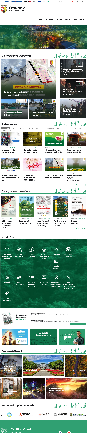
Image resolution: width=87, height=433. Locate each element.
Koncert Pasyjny (74, 222)
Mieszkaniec (50, 19)
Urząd (75, 19)
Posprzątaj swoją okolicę (25, 222)
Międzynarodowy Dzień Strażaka (9, 151)
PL (83, 1)
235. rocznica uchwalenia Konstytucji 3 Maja (8, 224)
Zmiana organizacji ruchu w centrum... (54, 176)
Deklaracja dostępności (69, 430)
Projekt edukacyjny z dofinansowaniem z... (10, 177)
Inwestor (67, 19)
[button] (39, 47)
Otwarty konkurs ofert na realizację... (54, 151)
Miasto (41, 19)
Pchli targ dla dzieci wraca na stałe (60, 223)
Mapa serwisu (82, 430)
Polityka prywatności (55, 430)
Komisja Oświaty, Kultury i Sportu (31, 151)
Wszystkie (5, 128)
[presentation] (10, 44)
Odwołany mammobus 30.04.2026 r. (29, 177)
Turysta (59, 19)
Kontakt (82, 19)
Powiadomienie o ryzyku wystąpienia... (74, 177)
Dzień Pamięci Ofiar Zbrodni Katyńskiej (43, 223)
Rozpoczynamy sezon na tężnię (74, 151)
